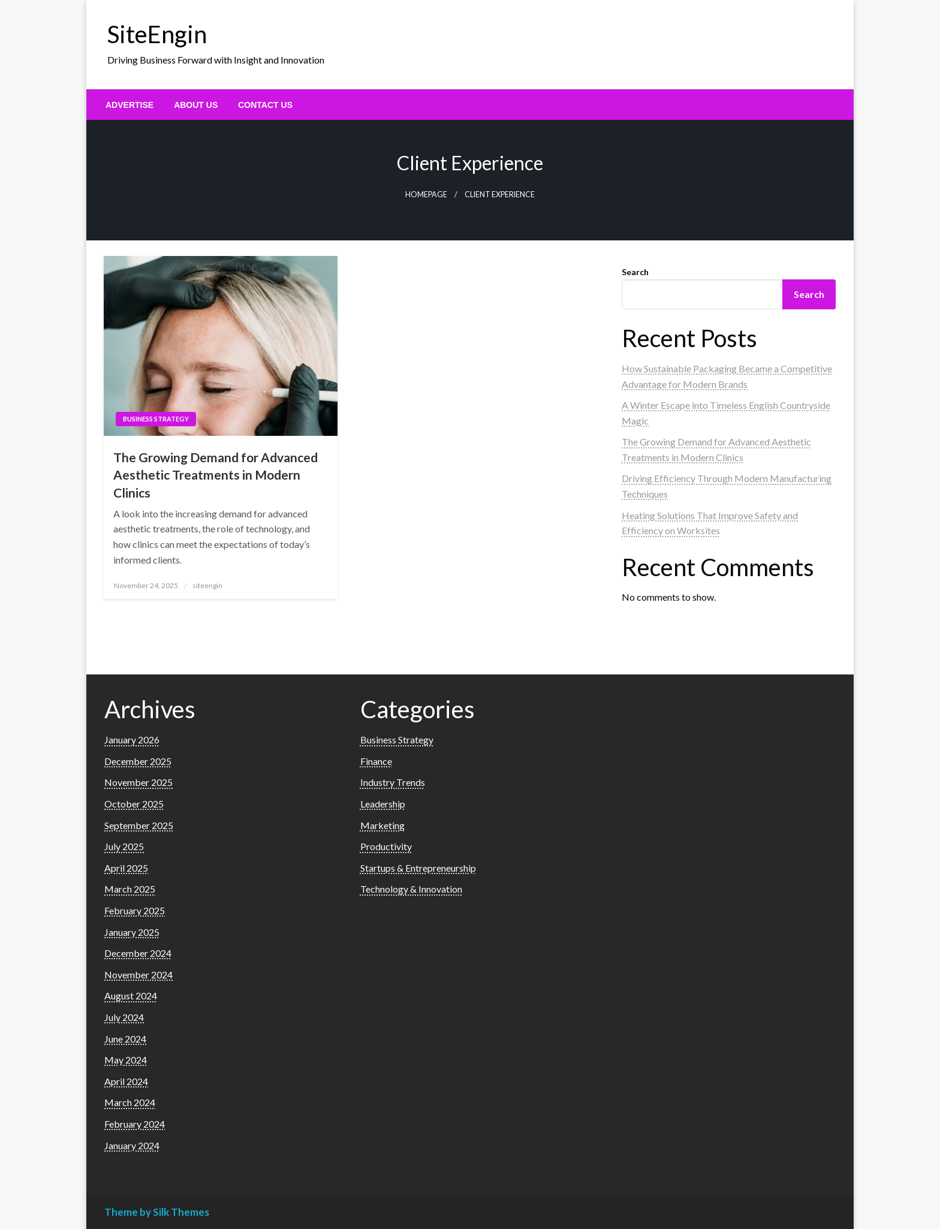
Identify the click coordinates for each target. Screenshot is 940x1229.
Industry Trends (392, 782)
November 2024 (138, 974)
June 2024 (125, 1038)
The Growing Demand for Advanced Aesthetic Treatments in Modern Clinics (215, 475)
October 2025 (134, 803)
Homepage (426, 194)
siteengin (207, 585)
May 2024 (125, 1059)
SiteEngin (157, 34)
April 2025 (126, 867)
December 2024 (137, 953)
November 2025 (138, 782)
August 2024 (130, 995)
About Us (196, 105)
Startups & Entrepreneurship (418, 867)
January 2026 (131, 739)
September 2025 (138, 825)
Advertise (129, 105)
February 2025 (134, 910)
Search (635, 272)
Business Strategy (156, 419)
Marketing (382, 825)
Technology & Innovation (411, 888)
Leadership (382, 803)
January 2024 (131, 1145)
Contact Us (265, 105)
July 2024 (124, 1017)
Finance (376, 761)
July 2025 (124, 846)
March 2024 (129, 1102)
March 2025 (129, 888)
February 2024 (134, 1123)
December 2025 (137, 761)
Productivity (386, 846)
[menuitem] (129, 105)
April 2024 (126, 1081)
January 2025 (131, 932)
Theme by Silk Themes (156, 1212)
